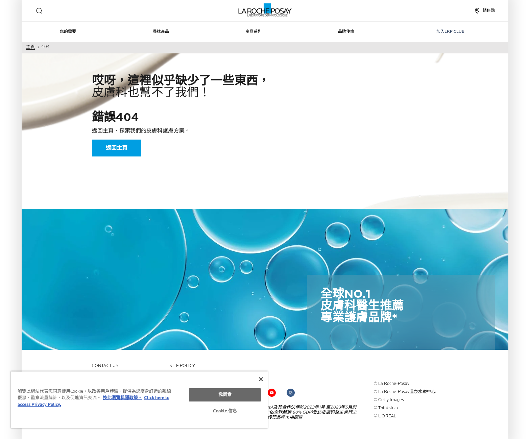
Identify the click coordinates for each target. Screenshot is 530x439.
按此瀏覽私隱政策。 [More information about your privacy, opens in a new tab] (122, 397)
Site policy (182, 365)
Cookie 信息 (225, 411)
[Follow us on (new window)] (272, 393)
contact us (105, 365)
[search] (39, 11)
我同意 (225, 394)
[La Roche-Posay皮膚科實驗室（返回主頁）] (265, 10)
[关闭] (261, 379)
